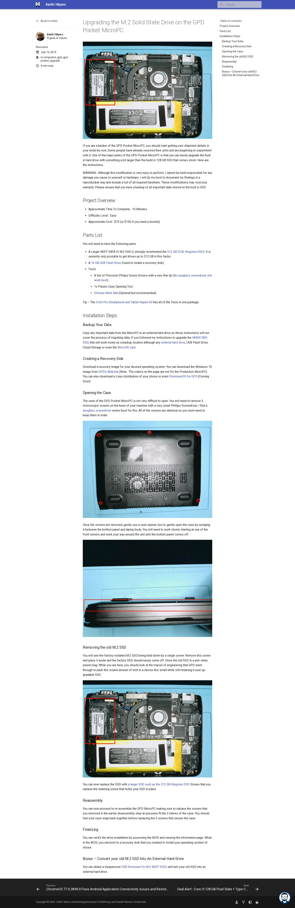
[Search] (239, 4)
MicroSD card (126, 347)
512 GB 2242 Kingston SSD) (185, 252)
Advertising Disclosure (84, 901)
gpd (59, 57)
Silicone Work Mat (106, 293)
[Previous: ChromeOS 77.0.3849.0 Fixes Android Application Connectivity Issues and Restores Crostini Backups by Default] (103, 888)
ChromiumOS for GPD (183, 376)
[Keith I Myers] (37, 4)
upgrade (55, 60)
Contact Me (140, 901)
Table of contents (231, 20)
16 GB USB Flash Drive (106, 263)
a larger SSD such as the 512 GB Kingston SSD (158, 784)
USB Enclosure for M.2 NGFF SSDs (144, 867)
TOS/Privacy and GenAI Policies (115, 901)
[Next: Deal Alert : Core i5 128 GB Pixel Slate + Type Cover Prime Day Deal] (218, 888)
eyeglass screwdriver (97, 410)
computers (49, 57)
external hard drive (173, 342)
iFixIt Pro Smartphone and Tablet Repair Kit (124, 302)
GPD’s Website (109, 371)
